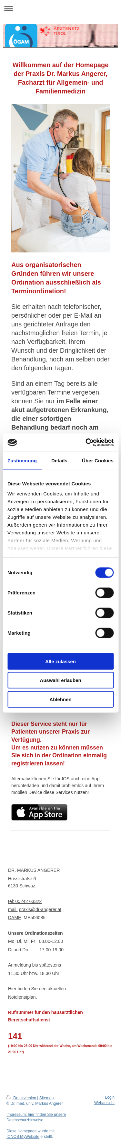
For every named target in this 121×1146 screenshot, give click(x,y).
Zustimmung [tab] (22, 460)
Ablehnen (60, 699)
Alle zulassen (60, 661)
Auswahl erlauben (60, 680)
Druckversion (21, 1098)
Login (110, 1097)
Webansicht (104, 1103)
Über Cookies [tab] (98, 460)
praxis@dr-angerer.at (40, 909)
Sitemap (46, 1098)
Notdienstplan (22, 997)
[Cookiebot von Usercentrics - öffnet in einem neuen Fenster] (86, 442)
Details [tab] (59, 460)
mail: (13, 909)
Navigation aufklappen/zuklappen (60, 9)
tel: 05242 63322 (25, 901)
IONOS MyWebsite (22, 1136)
